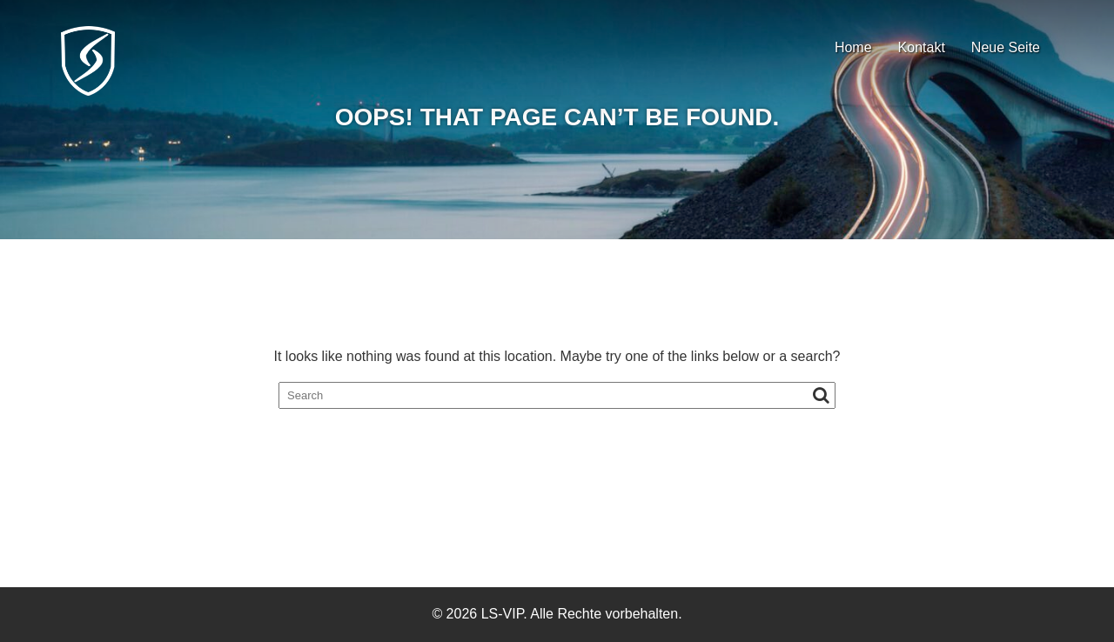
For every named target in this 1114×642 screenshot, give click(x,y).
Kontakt (921, 47)
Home (853, 47)
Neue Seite (1005, 47)
